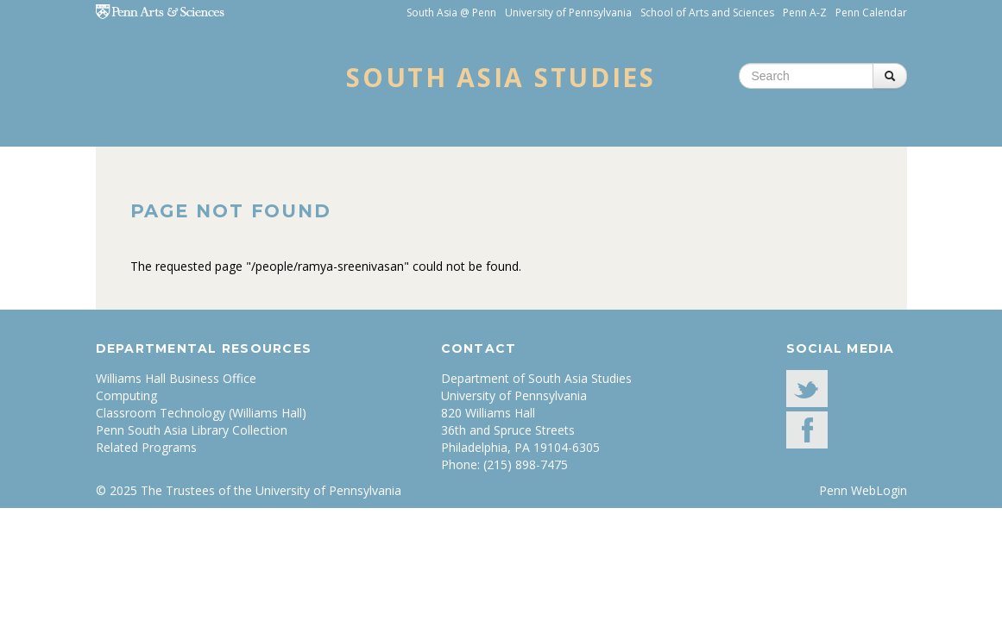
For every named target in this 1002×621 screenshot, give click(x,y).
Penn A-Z (805, 12)
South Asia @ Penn (451, 12)
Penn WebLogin (863, 490)
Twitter (807, 388)
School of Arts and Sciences (707, 12)
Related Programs (146, 447)
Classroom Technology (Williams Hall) (201, 413)
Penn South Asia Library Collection (191, 430)
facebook (807, 429)
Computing (126, 395)
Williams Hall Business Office (176, 378)
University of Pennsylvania (568, 12)
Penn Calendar (871, 12)
